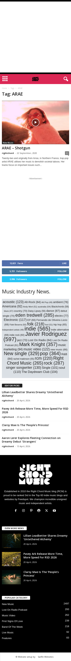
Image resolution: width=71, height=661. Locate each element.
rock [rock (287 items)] (54, 363)
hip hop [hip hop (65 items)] (60, 324)
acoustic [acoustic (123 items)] (13, 302)
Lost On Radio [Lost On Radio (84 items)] (40, 340)
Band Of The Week (12, 626)
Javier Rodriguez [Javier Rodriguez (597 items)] (35, 336)
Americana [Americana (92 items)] (12, 306)
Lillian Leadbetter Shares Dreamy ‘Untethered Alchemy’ (45, 537)
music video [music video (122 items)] (36, 349)
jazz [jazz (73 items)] (22, 340)
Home (4, 88)
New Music (8, 142)
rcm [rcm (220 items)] (44, 358)
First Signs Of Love (12, 621)
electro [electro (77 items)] (61, 315)
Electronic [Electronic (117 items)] (15, 320)
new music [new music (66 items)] (59, 349)
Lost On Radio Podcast (14, 609)
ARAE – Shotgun (16, 148)
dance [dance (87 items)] (53, 310)
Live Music (7, 632)
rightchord (8, 153)
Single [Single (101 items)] (50, 367)
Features (7, 638)
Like (64, 263)
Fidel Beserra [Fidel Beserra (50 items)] (17, 324)
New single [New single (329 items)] (21, 353)
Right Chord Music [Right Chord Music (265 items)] (35, 361)
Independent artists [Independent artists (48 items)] (13, 330)
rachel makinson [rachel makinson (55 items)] (23, 359)
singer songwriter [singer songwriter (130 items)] (23, 367)
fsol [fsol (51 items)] (49, 324)
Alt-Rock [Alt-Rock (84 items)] (32, 302)
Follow (62, 271)
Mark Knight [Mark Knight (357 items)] (38, 344)
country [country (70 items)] (20, 310)
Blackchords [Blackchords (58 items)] (60, 306)
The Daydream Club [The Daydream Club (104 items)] (40, 371)
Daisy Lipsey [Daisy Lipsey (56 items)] (37, 311)
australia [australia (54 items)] (44, 306)
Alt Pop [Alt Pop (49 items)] (46, 302)
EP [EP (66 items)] (31, 320)
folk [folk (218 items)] (35, 324)
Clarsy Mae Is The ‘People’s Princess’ (25, 425)
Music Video (8, 615)
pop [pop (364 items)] (50, 353)
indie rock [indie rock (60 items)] (16, 335)
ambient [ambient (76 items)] (60, 302)
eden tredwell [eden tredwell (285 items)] (34, 315)
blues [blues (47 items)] (8, 311)
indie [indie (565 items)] (37, 329)
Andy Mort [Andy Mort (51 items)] (30, 307)
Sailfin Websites (45, 656)
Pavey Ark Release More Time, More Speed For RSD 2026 (43, 555)
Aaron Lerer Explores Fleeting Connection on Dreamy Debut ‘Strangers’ (31, 439)
